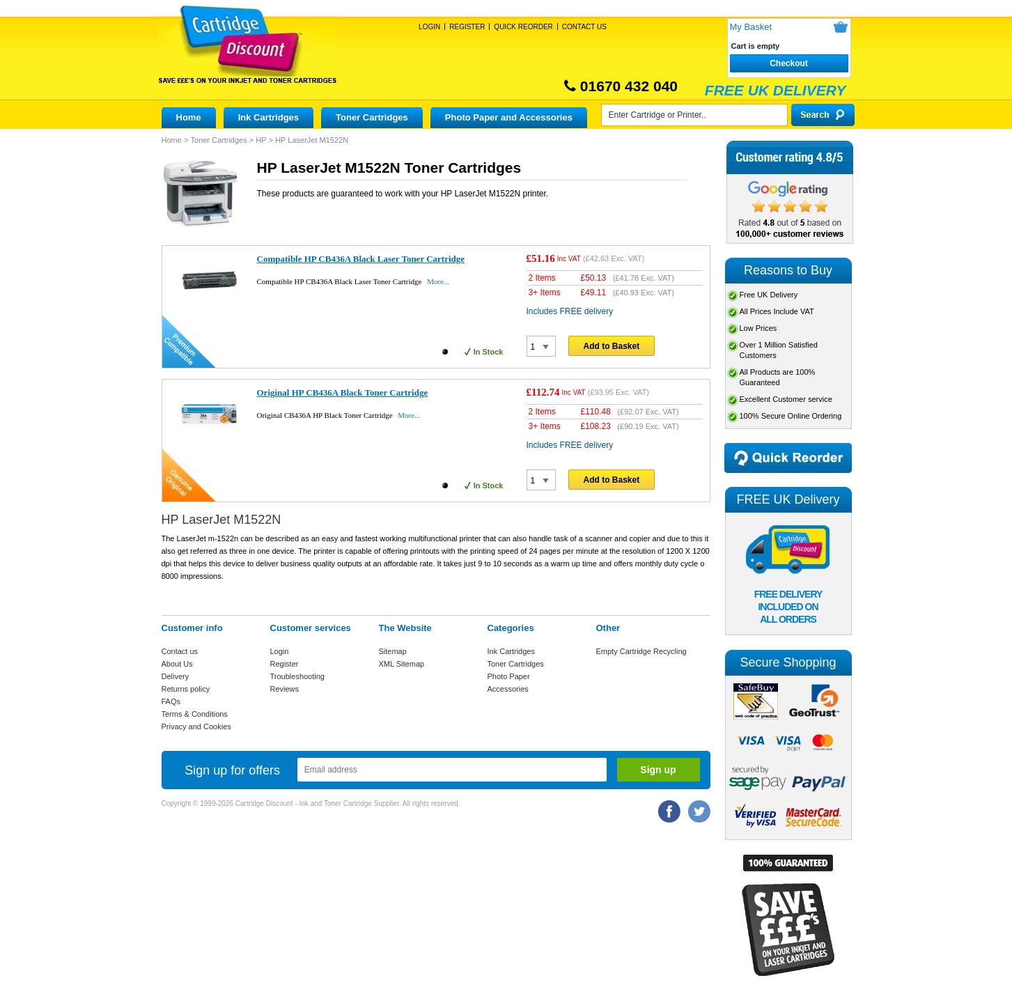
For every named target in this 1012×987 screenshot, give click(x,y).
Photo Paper (509, 676)
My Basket (751, 27)
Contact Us (584, 27)
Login (429, 27)
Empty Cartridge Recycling (641, 651)
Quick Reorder (523, 27)
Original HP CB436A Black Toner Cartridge (342, 392)
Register (467, 27)
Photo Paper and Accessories (509, 117)
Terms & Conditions (195, 714)
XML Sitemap (402, 664)
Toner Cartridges (372, 117)
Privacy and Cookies (196, 726)
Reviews (284, 689)
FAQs (171, 701)
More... (438, 281)
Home (188, 117)
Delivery (175, 676)
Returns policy (186, 689)
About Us (177, 664)
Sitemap (393, 651)
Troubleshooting (297, 676)
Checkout (789, 63)
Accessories (508, 689)
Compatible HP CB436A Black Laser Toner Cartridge (361, 259)
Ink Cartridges (268, 117)
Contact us (180, 651)
